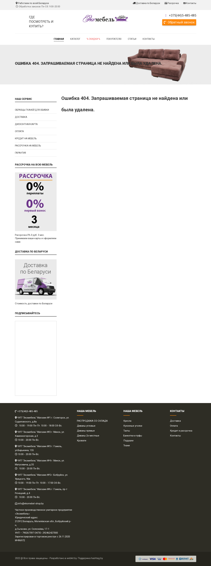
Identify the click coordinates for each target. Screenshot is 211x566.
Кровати (81, 440)
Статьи (132, 39)
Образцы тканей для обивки (32, 110)
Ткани (126, 445)
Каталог (75, 39)
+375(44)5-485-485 (182, 15)
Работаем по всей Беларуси (32, 3)
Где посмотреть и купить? (41, 21)
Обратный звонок (179, 22)
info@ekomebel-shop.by (31, 503)
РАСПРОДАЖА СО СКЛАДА (92, 420)
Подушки (128, 440)
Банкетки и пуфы (132, 435)
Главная (59, 39)
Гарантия (20, 153)
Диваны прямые (86, 430)
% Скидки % (93, 39)
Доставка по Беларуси (146, 3)
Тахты (126, 430)
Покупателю (114, 39)
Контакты (189, 3)
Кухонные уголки (132, 425)
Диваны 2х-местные (88, 435)
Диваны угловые (86, 425)
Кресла (127, 420)
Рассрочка (172, 3)
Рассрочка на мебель (28, 145)
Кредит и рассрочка (181, 430)
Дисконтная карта (26, 124)
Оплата (19, 131)
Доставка (21, 117)
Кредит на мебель (26, 138)
